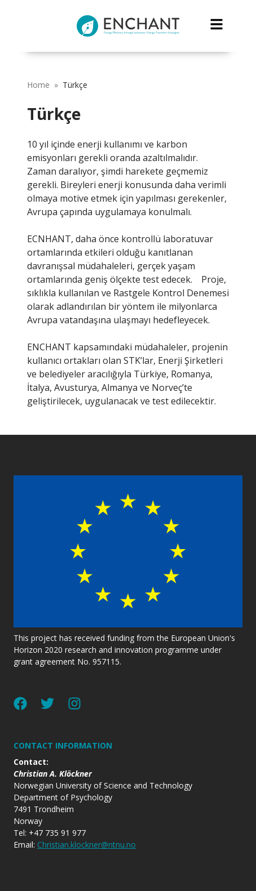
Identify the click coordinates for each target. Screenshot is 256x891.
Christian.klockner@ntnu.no (86, 844)
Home (38, 84)
